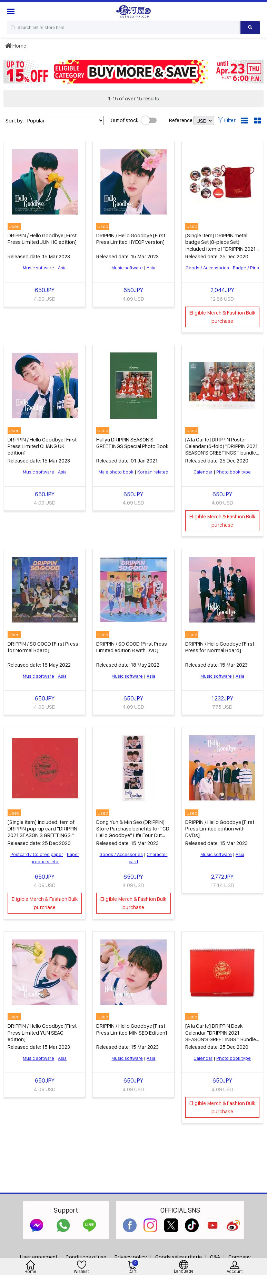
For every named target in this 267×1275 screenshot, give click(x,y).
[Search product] (250, 27)
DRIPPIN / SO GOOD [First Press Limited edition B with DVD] (131, 647)
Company (239, 1257)
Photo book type (233, 472)
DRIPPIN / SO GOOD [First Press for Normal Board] (43, 647)
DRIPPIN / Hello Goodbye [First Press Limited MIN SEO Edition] (131, 1029)
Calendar (203, 472)
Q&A (215, 1257)
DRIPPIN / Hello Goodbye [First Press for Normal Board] (219, 647)
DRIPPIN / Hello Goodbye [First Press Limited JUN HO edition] (42, 238)
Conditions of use (86, 1257)
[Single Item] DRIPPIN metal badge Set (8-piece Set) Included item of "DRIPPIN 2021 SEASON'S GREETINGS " (220, 245)
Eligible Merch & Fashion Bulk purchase (222, 316)
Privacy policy (131, 1257)
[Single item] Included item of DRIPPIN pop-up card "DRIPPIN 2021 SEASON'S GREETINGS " (42, 828)
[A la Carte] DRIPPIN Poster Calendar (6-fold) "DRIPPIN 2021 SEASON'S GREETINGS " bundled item (222, 449)
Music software (38, 267)
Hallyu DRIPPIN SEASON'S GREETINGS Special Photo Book (132, 442)
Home (15, 45)
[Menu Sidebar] (11, 11)
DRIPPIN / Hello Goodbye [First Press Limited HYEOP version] (130, 238)
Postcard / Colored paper (36, 854)
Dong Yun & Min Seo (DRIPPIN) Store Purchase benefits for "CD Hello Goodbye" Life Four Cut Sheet (132, 832)
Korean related (152, 472)
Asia (62, 267)
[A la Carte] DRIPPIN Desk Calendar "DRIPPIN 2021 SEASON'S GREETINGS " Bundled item (222, 1036)
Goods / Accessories (207, 267)
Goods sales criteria (178, 1257)
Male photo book (116, 472)
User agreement (38, 1257)
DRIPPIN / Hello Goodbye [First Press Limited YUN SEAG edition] (42, 1032)
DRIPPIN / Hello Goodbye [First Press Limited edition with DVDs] (219, 828)
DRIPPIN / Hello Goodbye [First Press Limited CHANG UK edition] (42, 446)
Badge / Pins (246, 267)
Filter (227, 120)
